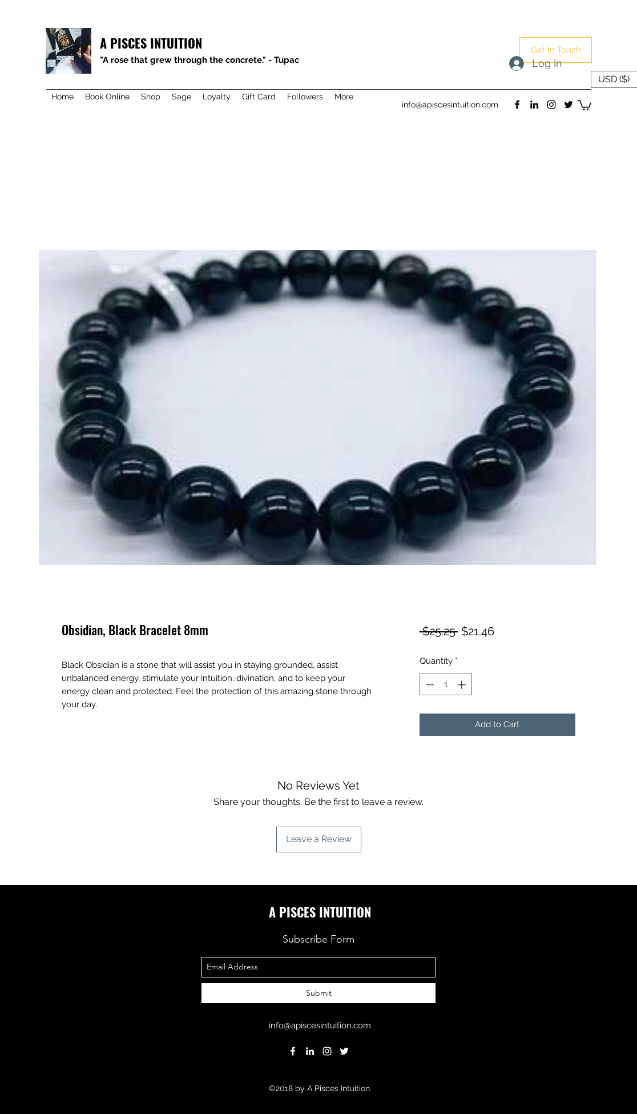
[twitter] (568, 104)
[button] (555, 50)
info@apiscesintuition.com (450, 104)
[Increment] (462, 684)
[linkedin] (534, 104)
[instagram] (551, 104)
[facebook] (517, 104)
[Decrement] (429, 684)
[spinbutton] (445, 684)
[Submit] (318, 993)
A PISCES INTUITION (151, 43)
